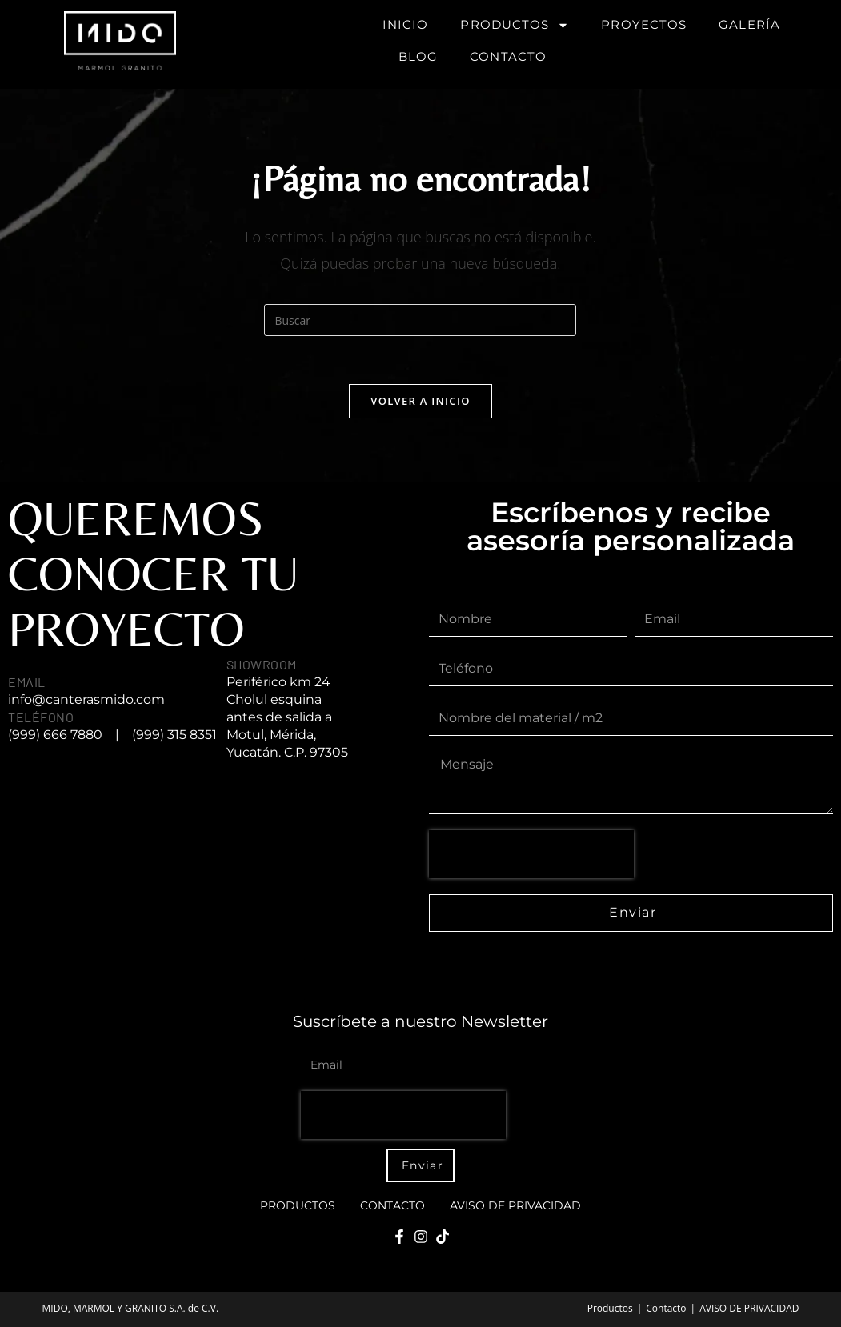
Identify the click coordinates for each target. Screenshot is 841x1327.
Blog (418, 56)
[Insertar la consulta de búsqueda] (420, 320)
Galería (749, 24)
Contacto (508, 56)
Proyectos (644, 24)
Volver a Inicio (420, 401)
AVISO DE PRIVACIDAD (515, 1205)
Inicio (405, 24)
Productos (514, 25)
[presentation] (531, 854)
